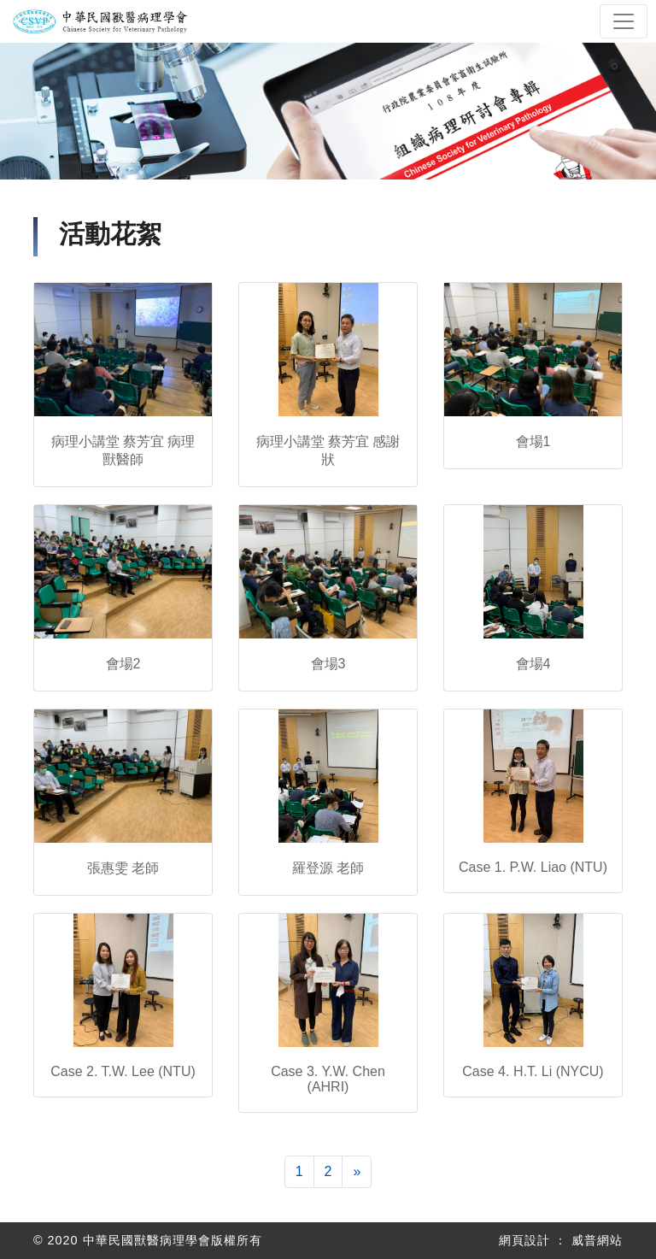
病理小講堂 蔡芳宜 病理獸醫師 (123, 450)
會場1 (533, 441)
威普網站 (597, 1240)
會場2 (123, 663)
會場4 (533, 663)
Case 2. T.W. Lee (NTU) (123, 1071)
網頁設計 (524, 1240)
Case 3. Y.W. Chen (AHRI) (328, 1079)
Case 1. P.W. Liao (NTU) (533, 867)
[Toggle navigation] (623, 21)
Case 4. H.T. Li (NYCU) (532, 1071)
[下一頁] (357, 1172)
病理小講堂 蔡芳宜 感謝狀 (328, 450)
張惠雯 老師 (123, 868)
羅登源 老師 (328, 868)
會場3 (328, 663)
